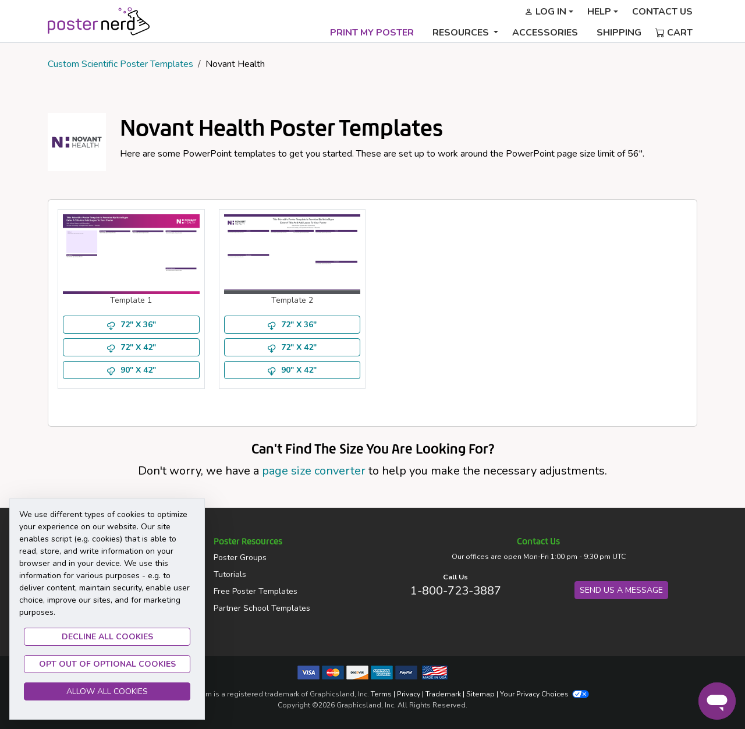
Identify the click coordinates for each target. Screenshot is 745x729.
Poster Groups (240, 557)
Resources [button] (461, 32)
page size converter (314, 471)
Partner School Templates (262, 608)
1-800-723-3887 (455, 591)
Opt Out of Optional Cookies (107, 664)
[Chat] (717, 701)
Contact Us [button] (662, 11)
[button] (548, 11)
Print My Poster (372, 32)
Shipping (619, 32)
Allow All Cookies (107, 691)
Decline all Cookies (107, 636)
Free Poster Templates (255, 591)
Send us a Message (621, 590)
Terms (381, 694)
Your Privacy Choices (544, 694)
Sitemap (480, 694)
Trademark (443, 694)
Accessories (545, 32)
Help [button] (599, 11)
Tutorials (230, 574)
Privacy (408, 694)
